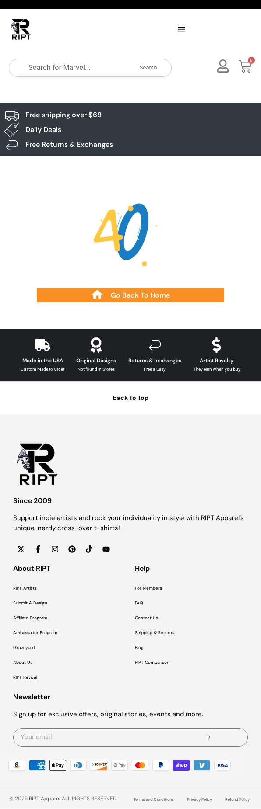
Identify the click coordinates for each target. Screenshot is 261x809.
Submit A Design (30, 603)
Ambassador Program (35, 633)
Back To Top (130, 398)
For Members (148, 588)
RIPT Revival (25, 678)
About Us (22, 663)
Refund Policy (237, 799)
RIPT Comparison (152, 663)
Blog (139, 648)
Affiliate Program (30, 618)
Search (148, 68)
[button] (181, 29)
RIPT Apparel (44, 798)
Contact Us (146, 618)
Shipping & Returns (154, 633)
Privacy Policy (199, 799)
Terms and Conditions (154, 799)
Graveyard (24, 648)
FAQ (139, 603)
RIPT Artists (25, 588)
